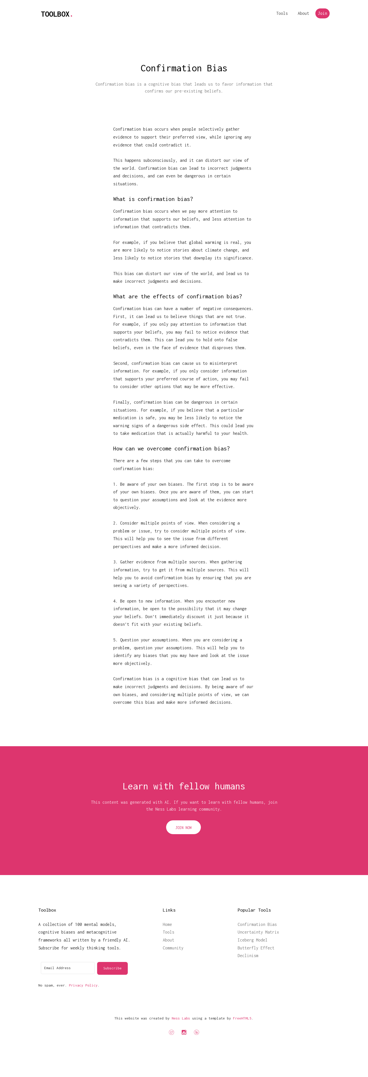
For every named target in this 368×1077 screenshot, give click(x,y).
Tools (282, 13)
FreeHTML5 (242, 1018)
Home (167, 924)
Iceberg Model (253, 940)
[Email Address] (68, 968)
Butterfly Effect (256, 948)
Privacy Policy (83, 985)
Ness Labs (181, 1018)
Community (173, 948)
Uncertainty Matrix (258, 932)
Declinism (248, 955)
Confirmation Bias (257, 924)
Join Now (183, 827)
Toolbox (57, 14)
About (303, 13)
